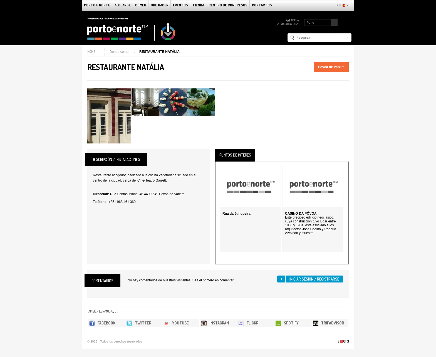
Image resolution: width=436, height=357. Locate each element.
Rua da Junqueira (236, 213)
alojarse (123, 5)
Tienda (198, 5)
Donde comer (120, 52)
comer (140, 5)
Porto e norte (97, 5)
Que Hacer (160, 5)
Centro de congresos (228, 5)
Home (91, 51)
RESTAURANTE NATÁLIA (159, 52)
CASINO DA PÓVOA (301, 213)
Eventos (180, 5)
